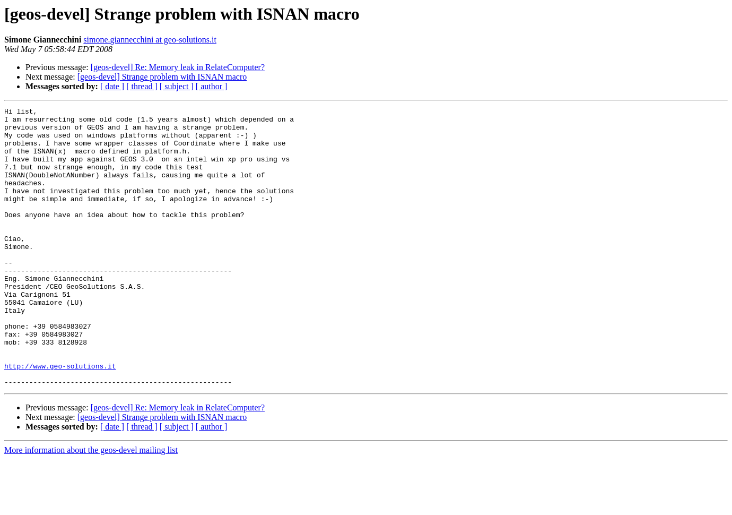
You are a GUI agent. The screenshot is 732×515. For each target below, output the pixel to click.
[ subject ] (177, 86)
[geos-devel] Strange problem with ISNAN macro (162, 76)
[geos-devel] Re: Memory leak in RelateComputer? (178, 67)
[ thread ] (142, 86)
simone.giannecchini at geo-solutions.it (149, 39)
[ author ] (212, 86)
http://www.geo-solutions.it (60, 418)
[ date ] (112, 86)
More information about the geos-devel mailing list (91, 505)
